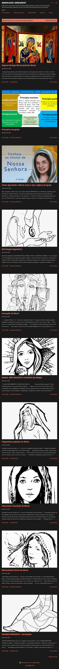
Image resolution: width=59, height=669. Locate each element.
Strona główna (6, 12)
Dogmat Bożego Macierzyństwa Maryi (19, 65)
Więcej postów (53, 657)
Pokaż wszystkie (50, 20)
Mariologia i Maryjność (14, 2)
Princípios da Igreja (10, 129)
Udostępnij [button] (5, 82)
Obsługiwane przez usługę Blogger (29, 662)
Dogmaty (42, 12)
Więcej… (51, 12)
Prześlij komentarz (15, 137)
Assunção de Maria (10, 313)
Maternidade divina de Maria (15, 570)
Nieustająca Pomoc (19, 12)
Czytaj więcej (53, 82)
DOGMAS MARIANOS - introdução (17, 634)
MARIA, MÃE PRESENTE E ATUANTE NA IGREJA (22, 377)
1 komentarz (13, 82)
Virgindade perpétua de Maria (15, 441)
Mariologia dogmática (12, 249)
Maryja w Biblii (32, 12)
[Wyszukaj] (52, 3)
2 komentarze (14, 458)
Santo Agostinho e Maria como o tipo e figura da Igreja (26, 185)
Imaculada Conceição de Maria (16, 506)
